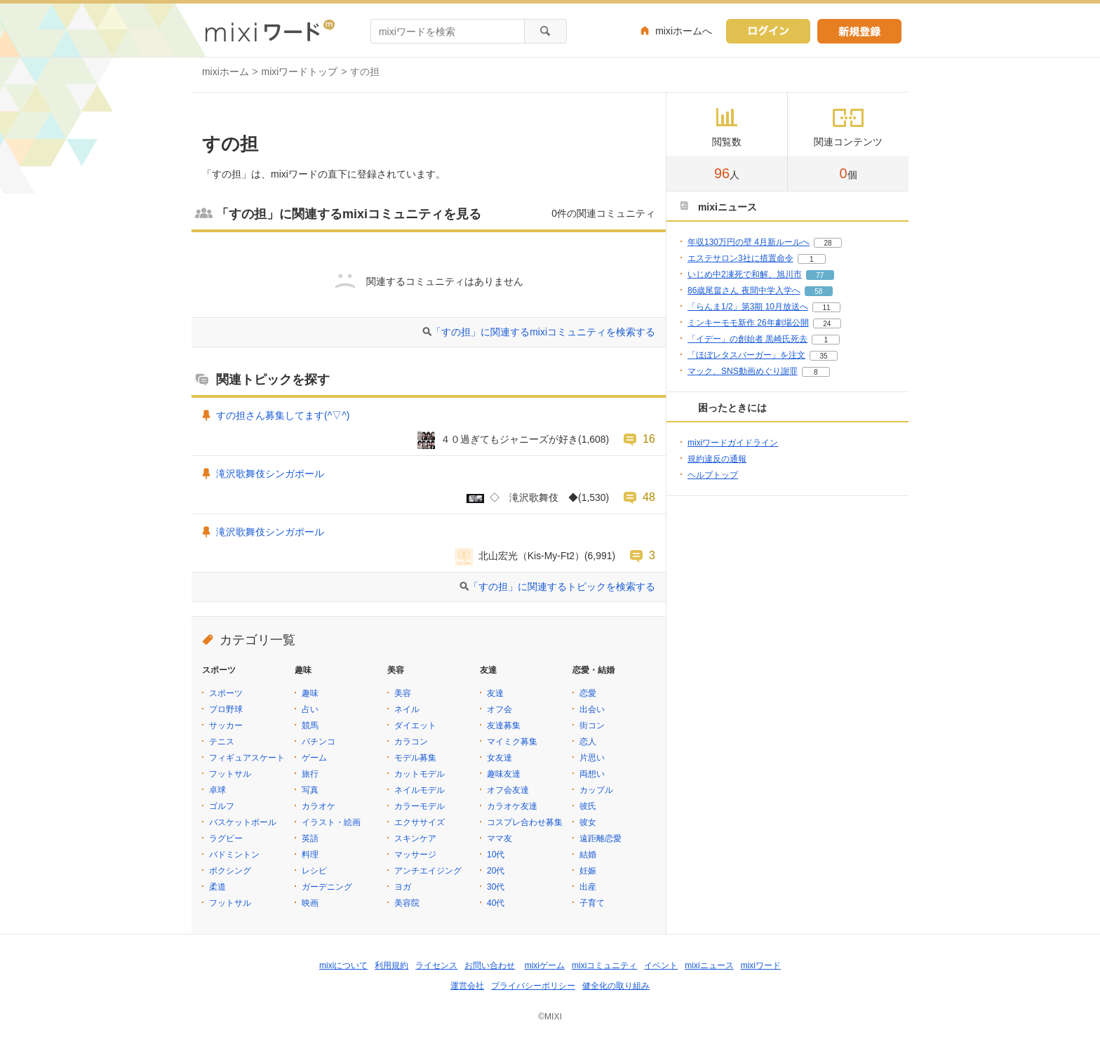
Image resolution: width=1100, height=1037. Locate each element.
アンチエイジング (428, 871)
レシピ (314, 871)
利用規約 (391, 965)
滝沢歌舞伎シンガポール (270, 473)
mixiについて (343, 965)
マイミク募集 (512, 742)
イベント (661, 965)
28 (827, 243)
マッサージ (415, 854)
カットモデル (419, 774)
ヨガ (402, 887)
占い (310, 709)
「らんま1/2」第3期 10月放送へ (748, 307)
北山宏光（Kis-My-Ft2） (531, 555)
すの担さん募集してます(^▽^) (282, 415)
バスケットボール (242, 822)
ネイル (407, 709)
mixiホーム (225, 71)
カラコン (411, 742)
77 (820, 275)
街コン (592, 725)
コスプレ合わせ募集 (525, 822)
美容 (402, 693)
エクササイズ (419, 822)
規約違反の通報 (717, 459)
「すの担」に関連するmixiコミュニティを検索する (543, 331)
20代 (495, 871)
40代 (495, 903)
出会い (592, 709)
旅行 (310, 774)
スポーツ (226, 693)
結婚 (587, 854)
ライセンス (436, 965)
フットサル (230, 774)
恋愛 (587, 693)
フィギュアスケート (247, 758)
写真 (310, 790)
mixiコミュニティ (604, 965)
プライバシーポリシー (533, 986)
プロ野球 (226, 709)
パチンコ (318, 742)
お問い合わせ (489, 965)
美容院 (407, 903)
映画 (310, 903)
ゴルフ (221, 806)
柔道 (217, 887)
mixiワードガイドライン (733, 443)
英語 (310, 838)
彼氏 (587, 806)
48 (649, 496)
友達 (495, 693)
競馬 (310, 725)
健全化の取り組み (616, 986)
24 (827, 324)
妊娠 (587, 871)
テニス (221, 742)
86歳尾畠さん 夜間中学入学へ (744, 290)
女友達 (499, 758)
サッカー (226, 725)
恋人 (587, 742)
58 (818, 291)
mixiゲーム (545, 965)
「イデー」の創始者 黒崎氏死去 (747, 339)
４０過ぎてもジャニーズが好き (509, 439)
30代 (495, 887)
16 (649, 438)
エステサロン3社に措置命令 (740, 258)
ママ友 (499, 838)
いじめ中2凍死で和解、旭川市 (745, 274)
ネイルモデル (419, 790)
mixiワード (761, 965)
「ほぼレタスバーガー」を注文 (746, 355)
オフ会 (499, 709)
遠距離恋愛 (600, 838)
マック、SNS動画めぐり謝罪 (743, 371)
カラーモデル (419, 806)
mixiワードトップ (300, 71)
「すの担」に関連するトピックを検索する (562, 586)
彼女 (587, 822)
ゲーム (314, 758)
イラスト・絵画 (331, 822)
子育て (592, 903)
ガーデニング (327, 887)
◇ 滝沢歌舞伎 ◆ (534, 497)
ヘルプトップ (713, 475)
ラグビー (226, 838)
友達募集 (504, 725)
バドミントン (234, 854)
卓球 (217, 790)
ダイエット (415, 725)
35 (823, 356)
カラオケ (318, 806)
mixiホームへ (683, 30)
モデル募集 (415, 758)
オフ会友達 (508, 790)
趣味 (310, 693)
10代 (495, 854)
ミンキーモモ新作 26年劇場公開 (748, 323)
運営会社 (467, 986)
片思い (592, 758)
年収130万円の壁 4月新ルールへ (749, 242)
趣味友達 (504, 774)
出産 (587, 887)
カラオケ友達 (512, 806)
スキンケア (415, 838)
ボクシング (230, 871)
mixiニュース (709, 965)
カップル (596, 790)
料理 (310, 854)
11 (826, 308)
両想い (592, 774)
